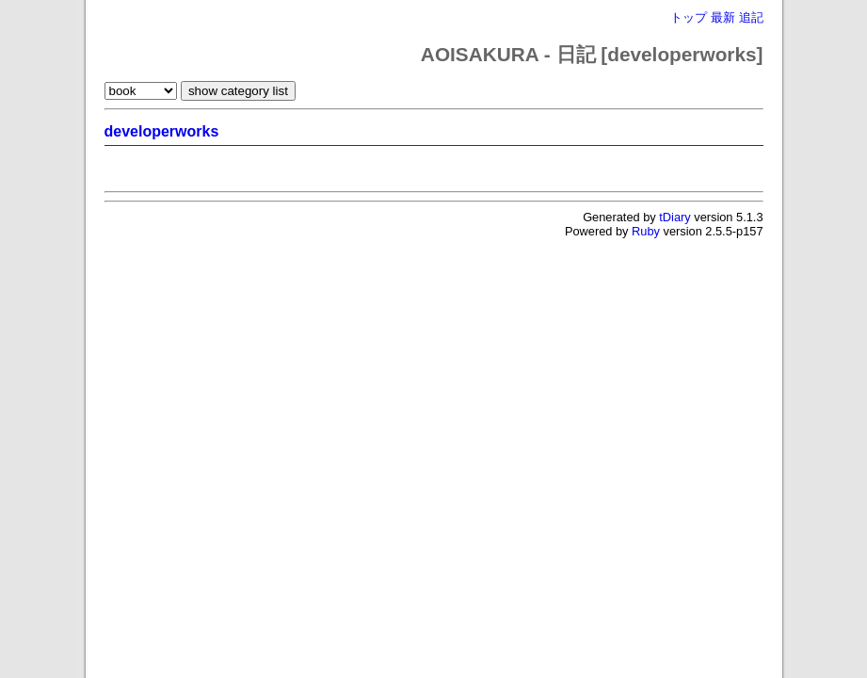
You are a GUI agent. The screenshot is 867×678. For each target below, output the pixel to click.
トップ (688, 17)
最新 (723, 17)
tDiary (674, 217)
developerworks (161, 131)
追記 (751, 17)
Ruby (646, 231)
